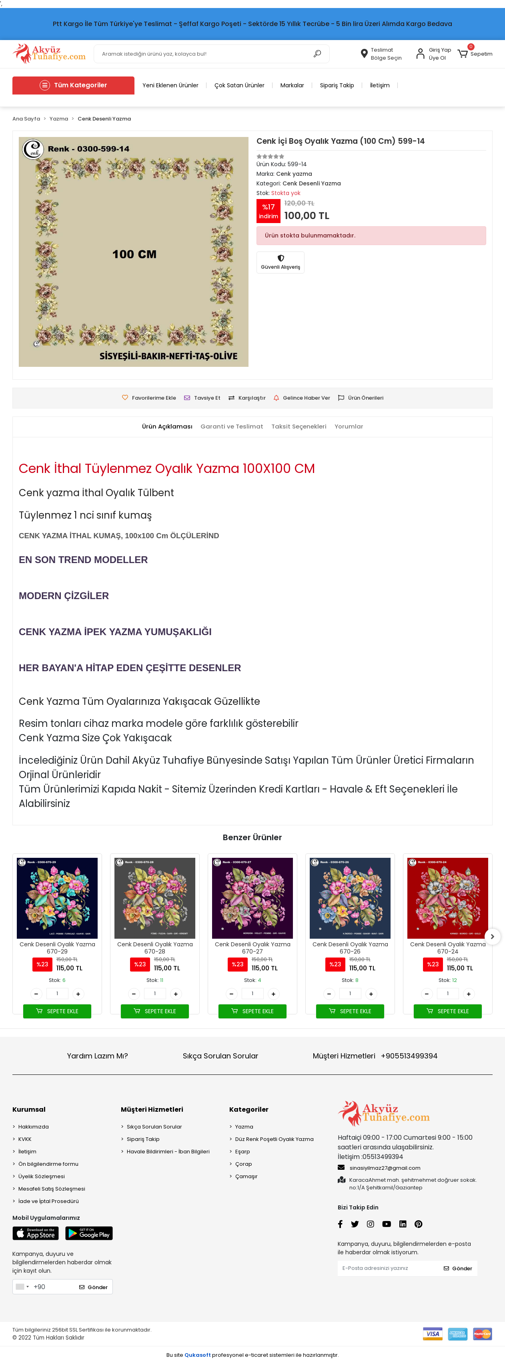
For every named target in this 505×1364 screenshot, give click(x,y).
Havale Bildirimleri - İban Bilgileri (168, 1151)
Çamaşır (246, 1176)
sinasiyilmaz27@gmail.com (379, 1168)
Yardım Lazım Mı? (97, 1056)
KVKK (25, 1139)
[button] (475, 54)
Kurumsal (29, 1109)
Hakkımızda (33, 1127)
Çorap (243, 1164)
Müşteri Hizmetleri (375, 1056)
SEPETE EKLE (57, 1011)
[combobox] (22, 1287)
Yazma (244, 1127)
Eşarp (242, 1151)
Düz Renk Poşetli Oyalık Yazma (274, 1139)
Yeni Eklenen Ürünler (170, 85)
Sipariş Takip (337, 85)
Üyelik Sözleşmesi (41, 1176)
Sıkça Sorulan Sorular (221, 1056)
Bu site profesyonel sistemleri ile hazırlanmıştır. (252, 1355)
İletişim (380, 85)
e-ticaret (256, 1355)
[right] (492, 937)
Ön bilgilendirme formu (48, 1164)
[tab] (167, 426)
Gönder (93, 1287)
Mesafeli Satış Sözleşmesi (51, 1189)
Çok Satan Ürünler (239, 85)
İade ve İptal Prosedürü (48, 1201)
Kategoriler (249, 1109)
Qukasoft (197, 1355)
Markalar (292, 85)
